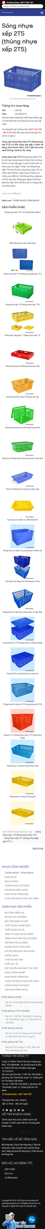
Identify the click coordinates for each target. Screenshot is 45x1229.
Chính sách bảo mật (11, 1119)
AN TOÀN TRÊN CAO (14, 912)
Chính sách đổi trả (19, 1123)
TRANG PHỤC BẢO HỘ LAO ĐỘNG (21, 938)
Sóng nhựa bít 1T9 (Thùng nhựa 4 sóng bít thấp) (22, 643)
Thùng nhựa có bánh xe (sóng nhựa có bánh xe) (22, 550)
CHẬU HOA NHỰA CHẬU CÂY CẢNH (22, 981)
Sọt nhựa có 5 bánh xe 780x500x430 (22, 520)
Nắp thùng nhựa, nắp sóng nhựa (22, 243)
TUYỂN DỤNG (11, 1178)
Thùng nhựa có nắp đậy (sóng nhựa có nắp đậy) (22, 612)
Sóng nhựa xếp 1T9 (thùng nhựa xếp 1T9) (23, 304)
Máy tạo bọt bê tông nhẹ (18, 1151)
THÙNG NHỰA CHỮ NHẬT (17, 985)
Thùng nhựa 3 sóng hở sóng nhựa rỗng (22, 766)
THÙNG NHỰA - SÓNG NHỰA (19, 873)
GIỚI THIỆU (10, 1169)
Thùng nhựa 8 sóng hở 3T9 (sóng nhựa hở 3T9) (22, 704)
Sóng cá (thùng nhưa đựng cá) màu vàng (22, 489)
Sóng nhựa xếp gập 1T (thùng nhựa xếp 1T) (22, 335)
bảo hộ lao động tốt (30, 1200)
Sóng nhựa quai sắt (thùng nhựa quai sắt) (23, 366)
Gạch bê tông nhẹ (23, 1144)
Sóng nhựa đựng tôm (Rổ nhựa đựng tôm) (22, 427)
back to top (38, 848)
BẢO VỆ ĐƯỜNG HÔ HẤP (16, 921)
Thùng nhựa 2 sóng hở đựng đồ (22, 796)
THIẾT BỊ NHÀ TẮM (14, 959)
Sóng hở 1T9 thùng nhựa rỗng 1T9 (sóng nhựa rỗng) (23, 736)
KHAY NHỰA (11, 877)
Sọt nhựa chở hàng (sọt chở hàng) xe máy (22, 581)
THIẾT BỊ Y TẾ (11, 964)
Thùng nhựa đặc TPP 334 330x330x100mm (22, 212)
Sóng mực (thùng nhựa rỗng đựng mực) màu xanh (22, 458)
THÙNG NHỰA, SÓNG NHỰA (25, 200)
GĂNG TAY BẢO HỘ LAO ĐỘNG (19, 934)
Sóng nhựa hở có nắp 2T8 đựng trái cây (22, 397)
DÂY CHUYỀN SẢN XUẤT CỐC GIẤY (21, 968)
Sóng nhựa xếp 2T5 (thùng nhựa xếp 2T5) (19, 37)
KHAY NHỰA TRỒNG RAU (17, 977)
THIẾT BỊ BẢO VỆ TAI (14, 930)
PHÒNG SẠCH (11, 955)
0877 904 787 (26, 2)
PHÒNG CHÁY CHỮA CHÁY (17, 947)
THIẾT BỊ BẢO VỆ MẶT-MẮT (18, 925)
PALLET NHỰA (11, 881)
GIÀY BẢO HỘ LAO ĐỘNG (16, 942)
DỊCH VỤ (9, 1173)
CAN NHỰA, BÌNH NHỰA (16, 989)
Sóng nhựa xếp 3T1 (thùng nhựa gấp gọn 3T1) (23, 274)
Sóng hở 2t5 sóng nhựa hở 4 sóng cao (22, 673)
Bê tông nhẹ (7, 1144)
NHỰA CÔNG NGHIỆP (15, 972)
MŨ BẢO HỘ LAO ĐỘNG (16, 917)
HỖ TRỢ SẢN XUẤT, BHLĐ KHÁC (20, 951)
